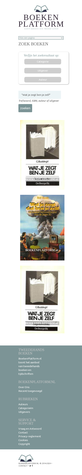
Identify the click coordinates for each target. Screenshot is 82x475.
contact (23, 466)
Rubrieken (28, 399)
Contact (23, 432)
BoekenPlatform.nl (37, 382)
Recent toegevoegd (30, 390)
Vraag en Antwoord (30, 428)
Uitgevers (24, 411)
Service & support (27, 421)
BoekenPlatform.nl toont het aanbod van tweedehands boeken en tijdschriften (30, 366)
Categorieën (25, 408)
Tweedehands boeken (31, 351)
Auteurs (23, 404)
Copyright (24, 443)
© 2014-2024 (45, 463)
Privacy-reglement (29, 436)
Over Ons (24, 387)
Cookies (23, 440)
